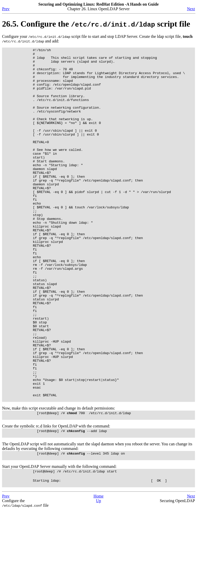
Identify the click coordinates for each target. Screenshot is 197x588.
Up (98, 579)
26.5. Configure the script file (96, 23)
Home (98, 574)
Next (191, 9)
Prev (5, 9)
